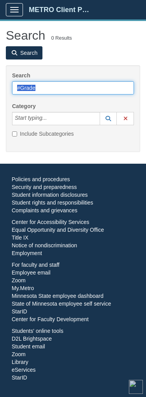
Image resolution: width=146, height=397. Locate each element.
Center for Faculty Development (50, 319)
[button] (108, 118)
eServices (23, 370)
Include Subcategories (43, 134)
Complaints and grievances (44, 210)
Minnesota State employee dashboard (58, 296)
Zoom (19, 280)
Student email (28, 346)
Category (24, 106)
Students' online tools (37, 331)
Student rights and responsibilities (52, 202)
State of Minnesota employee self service (61, 304)
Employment (27, 253)
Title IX (20, 237)
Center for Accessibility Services (50, 222)
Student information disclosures (50, 195)
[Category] (51, 118)
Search (21, 75)
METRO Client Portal (63, 10)
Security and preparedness (44, 187)
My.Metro (23, 288)
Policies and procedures (41, 179)
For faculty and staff (36, 265)
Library (20, 362)
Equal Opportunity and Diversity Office (58, 230)
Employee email (31, 272)
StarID (19, 311)
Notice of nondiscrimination (44, 245)
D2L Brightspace (32, 339)
